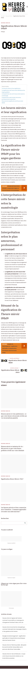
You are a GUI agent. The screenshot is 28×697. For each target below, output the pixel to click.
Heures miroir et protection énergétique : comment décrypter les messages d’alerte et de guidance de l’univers (14, 629)
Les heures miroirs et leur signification (11, 88)
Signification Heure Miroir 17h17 (12, 479)
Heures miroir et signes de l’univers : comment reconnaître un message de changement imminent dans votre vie (13, 620)
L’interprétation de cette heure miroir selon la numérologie (13, 94)
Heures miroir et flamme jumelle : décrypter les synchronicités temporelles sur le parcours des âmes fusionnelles (14, 647)
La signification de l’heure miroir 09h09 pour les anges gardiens (13, 91)
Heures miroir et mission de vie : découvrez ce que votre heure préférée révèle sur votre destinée (12, 448)
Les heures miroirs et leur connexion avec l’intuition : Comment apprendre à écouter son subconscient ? (13, 510)
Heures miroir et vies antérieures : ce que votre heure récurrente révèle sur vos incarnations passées (14, 416)
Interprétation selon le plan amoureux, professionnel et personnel (11, 98)
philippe (3, 31)
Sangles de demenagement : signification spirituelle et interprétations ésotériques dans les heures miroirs (14, 638)
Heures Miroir (5, 22)
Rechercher (5, 518)
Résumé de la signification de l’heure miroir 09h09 (12, 102)
